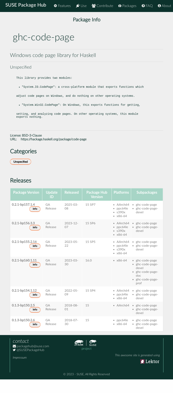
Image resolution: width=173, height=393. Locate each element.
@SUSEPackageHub (28, 363)
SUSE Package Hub (27, 6)
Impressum (20, 371)
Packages (127, 6)
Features (62, 6)
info (35, 222)
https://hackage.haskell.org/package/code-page (53, 153)
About (164, 6)
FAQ (147, 6)
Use (81, 6)
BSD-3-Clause (32, 149)
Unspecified (20, 175)
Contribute (102, 6)
